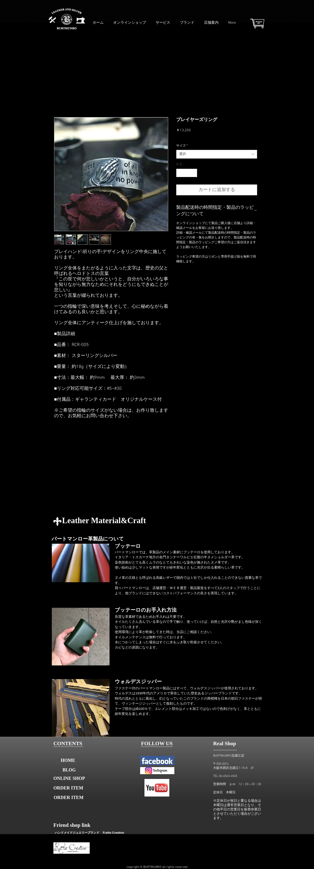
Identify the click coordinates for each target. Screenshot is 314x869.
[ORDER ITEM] (69, 788)
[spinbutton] (187, 173)
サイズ (182, 146)
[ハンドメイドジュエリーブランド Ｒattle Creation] (89, 832)
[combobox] (216, 154)
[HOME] (68, 760)
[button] (69, 797)
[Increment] (193, 173)
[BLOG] (69, 770)
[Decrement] (180, 173)
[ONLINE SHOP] (69, 778)
